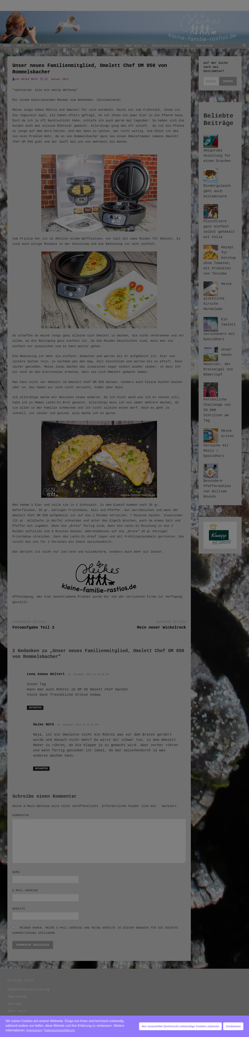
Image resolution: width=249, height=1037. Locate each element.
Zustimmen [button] (233, 1026)
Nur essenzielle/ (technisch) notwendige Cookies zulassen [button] (180, 1026)
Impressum (34, 1030)
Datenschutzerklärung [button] (59, 1030)
